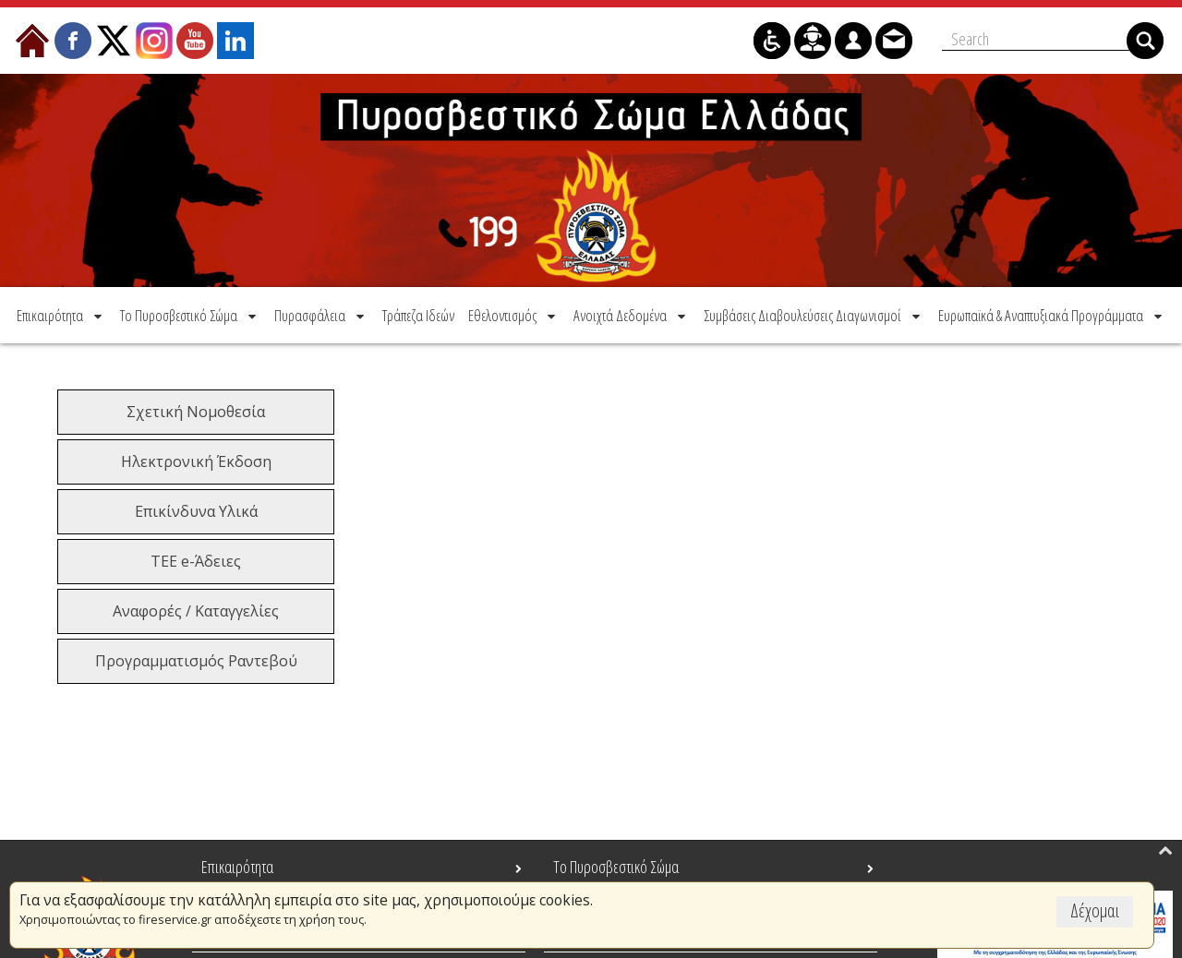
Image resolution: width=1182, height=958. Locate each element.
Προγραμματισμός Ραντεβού (196, 661)
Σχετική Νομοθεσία (196, 411)
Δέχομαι (1094, 910)
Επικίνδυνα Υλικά (196, 511)
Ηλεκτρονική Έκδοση (196, 461)
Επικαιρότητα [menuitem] (237, 867)
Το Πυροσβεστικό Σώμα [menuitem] (616, 867)
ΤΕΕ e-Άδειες (196, 561)
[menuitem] (61, 315)
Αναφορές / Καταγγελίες (196, 611)
